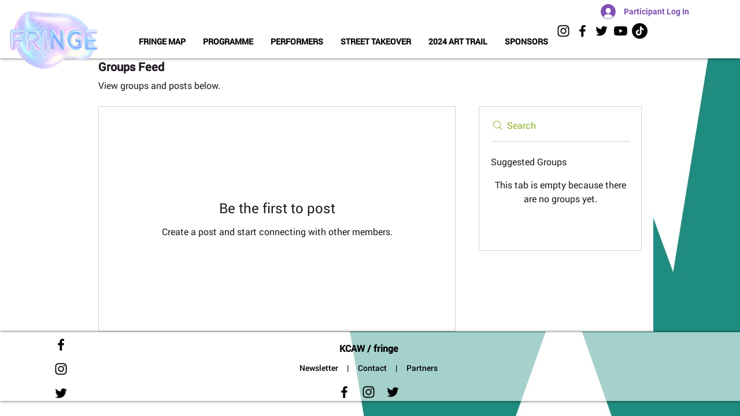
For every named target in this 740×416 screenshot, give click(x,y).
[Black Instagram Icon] (563, 31)
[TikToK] (640, 31)
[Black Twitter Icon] (601, 31)
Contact (372, 367)
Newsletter (318, 367)
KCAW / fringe (368, 348)
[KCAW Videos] (620, 31)
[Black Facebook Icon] (582, 31)
